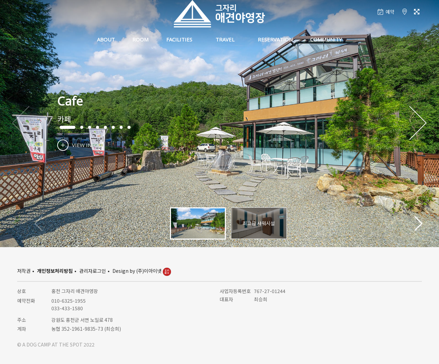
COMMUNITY (326, 39)
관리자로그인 (92, 270)
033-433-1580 (67, 308)
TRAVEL (225, 39)
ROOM (140, 39)
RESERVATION (275, 39)
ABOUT (106, 39)
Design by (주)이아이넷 (141, 270)
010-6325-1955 (68, 300)
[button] (418, 123)
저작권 (24, 270)
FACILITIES (179, 39)
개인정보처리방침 (55, 270)
